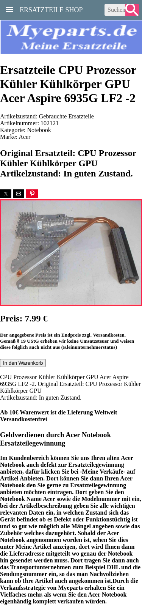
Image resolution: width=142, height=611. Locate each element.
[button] (5, 193)
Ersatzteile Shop (51, 9)
